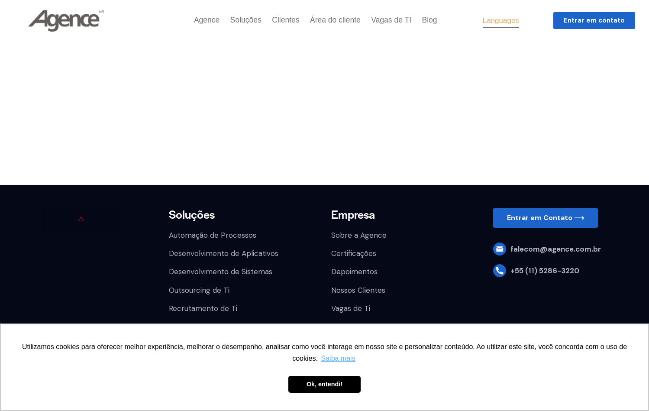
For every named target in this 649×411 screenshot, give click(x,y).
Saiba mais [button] (338, 358)
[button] (594, 20)
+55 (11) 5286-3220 (544, 270)
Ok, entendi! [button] (324, 384)
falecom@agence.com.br (555, 249)
